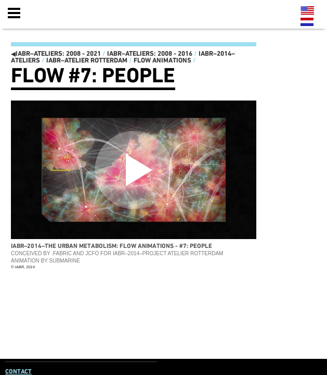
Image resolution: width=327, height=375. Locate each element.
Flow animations (162, 61)
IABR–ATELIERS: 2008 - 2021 (56, 54)
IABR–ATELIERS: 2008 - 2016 (149, 54)
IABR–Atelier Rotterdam (86, 61)
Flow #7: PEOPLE (93, 76)
